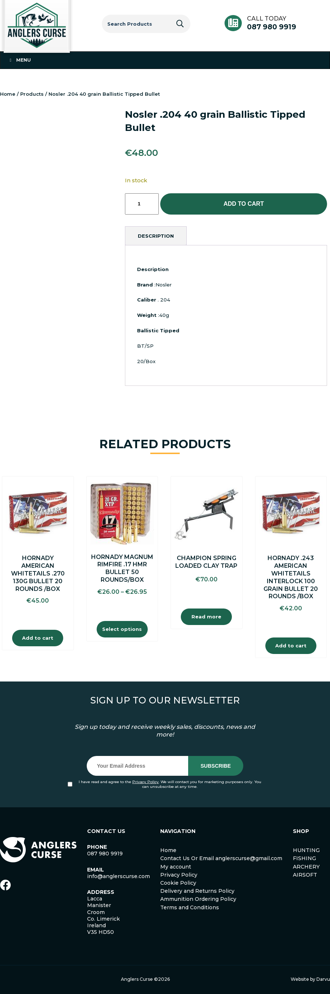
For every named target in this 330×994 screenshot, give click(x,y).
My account (175, 866)
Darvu (323, 979)
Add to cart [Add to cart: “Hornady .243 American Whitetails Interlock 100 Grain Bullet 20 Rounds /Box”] (290, 645)
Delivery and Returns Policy (197, 891)
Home (7, 94)
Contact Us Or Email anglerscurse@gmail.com (221, 858)
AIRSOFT (305, 874)
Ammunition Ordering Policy (198, 899)
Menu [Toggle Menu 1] (19, 60)
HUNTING (306, 850)
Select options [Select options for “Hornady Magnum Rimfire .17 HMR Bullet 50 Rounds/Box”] (122, 629)
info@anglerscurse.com (118, 876)
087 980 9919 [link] (105, 853)
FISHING (304, 858)
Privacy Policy (145, 781)
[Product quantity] (142, 204)
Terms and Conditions (189, 907)
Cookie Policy (178, 883)
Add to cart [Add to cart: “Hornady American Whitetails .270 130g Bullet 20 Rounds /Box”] (37, 638)
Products (32, 94)
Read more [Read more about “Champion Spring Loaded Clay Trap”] (206, 617)
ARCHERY (306, 866)
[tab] (156, 235)
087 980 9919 (271, 27)
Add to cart (243, 204)
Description (156, 236)
